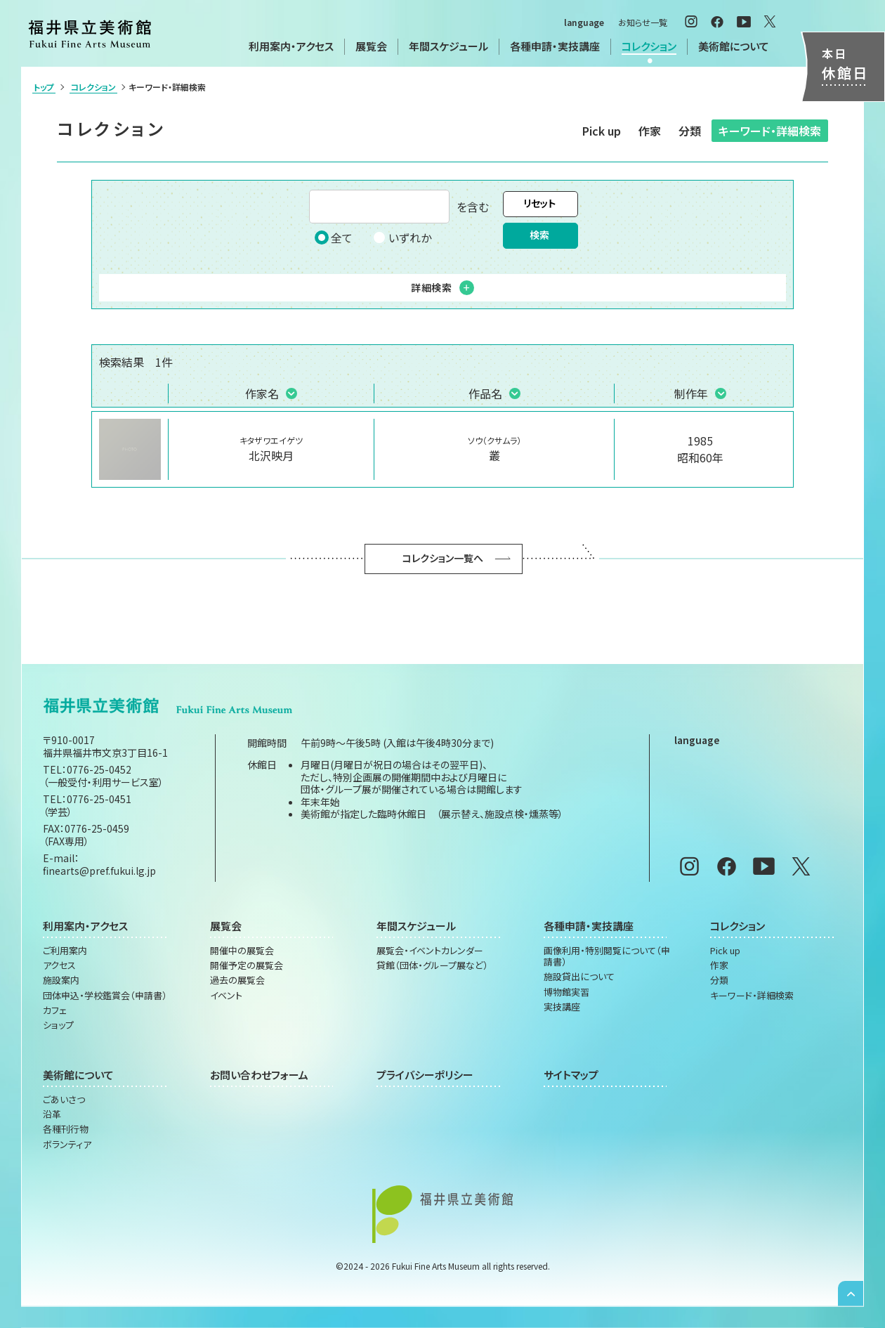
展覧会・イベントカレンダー (429, 950)
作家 (649, 130)
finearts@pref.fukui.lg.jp (99, 871)
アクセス (59, 965)
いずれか (401, 237)
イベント (226, 995)
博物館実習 (566, 992)
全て (334, 237)
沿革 (52, 1114)
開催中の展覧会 (242, 950)
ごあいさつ (64, 1099)
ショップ (58, 1025)
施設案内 (61, 980)
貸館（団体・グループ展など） (432, 965)
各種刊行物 (65, 1129)
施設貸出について (579, 976)
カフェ (55, 1010)
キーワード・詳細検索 (770, 130)
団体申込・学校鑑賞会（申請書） (105, 995)
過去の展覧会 (237, 980)
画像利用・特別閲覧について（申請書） (607, 956)
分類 (689, 130)
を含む (399, 206)
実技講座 (562, 1007)
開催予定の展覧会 (246, 965)
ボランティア (67, 1144)
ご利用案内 (65, 950)
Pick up (601, 130)
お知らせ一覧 (642, 22)
